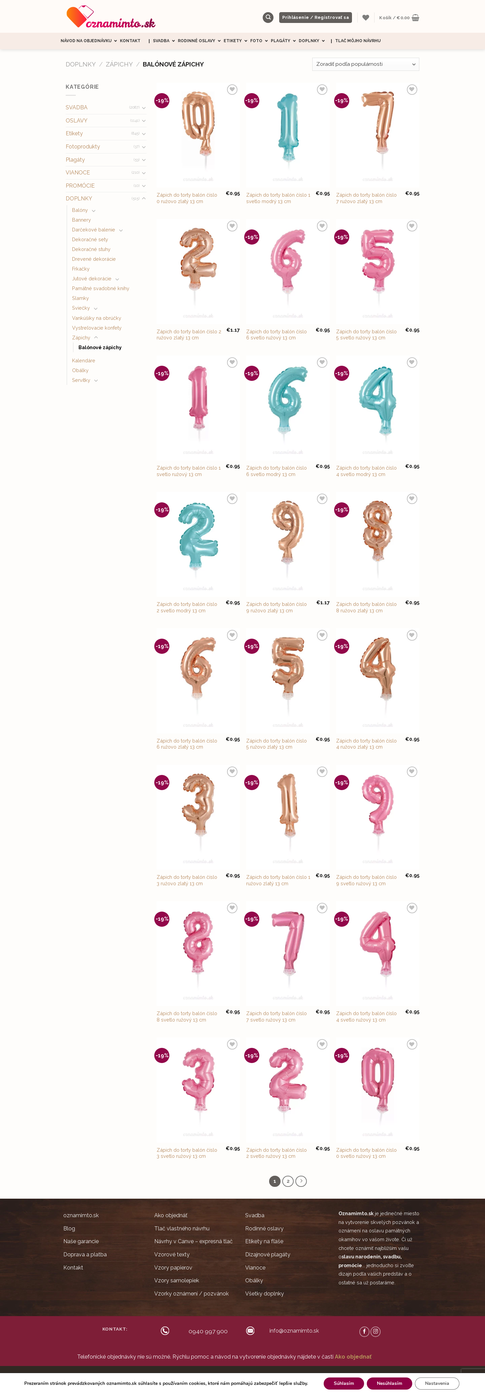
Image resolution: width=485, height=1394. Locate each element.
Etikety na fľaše (264, 1241)
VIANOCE (78, 172)
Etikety (237, 41)
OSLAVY (77, 120)
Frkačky (81, 269)
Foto (260, 41)
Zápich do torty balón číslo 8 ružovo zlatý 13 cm (366, 607)
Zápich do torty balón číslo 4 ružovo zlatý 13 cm (366, 744)
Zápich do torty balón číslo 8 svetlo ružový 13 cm (187, 1016)
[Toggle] (144, 108)
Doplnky (313, 41)
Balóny (80, 210)
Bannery (81, 220)
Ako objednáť (170, 1215)
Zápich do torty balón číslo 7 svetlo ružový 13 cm (276, 1016)
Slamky (80, 298)
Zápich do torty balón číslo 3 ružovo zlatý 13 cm (187, 880)
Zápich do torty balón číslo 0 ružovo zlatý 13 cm (187, 198)
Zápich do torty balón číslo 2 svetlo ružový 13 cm (276, 1153)
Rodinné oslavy (201, 41)
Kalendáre (83, 360)
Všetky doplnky (264, 1293)
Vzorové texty (172, 1254)
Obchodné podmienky (241, 1374)
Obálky (80, 370)
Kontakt (130, 40)
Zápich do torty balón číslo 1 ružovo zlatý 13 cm (278, 880)
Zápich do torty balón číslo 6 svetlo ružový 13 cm (276, 335)
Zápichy (119, 64)
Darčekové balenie (93, 229)
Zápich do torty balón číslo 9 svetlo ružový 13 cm (366, 880)
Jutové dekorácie (91, 278)
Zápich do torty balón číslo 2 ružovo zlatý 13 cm (189, 335)
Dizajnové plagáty (267, 1254)
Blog (69, 1228)
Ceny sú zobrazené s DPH (192, 1374)
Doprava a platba (85, 1254)
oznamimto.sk (81, 1215)
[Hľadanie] (268, 17)
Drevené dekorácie (94, 259)
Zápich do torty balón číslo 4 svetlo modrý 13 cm (366, 471)
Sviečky (81, 308)
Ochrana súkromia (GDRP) (291, 1374)
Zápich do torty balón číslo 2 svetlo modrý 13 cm (187, 607)
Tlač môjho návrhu (358, 40)
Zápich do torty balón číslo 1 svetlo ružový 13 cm (189, 471)
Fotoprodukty (83, 146)
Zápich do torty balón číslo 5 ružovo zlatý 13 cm (276, 744)
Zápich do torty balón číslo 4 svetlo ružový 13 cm (366, 1016)
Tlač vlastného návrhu (181, 1228)
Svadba (165, 41)
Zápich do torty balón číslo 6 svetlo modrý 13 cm (276, 471)
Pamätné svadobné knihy (100, 288)
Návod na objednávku (90, 41)
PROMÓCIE (80, 186)
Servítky (81, 380)
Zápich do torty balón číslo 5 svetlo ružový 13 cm (366, 335)
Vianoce (255, 1267)
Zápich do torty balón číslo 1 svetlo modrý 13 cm (278, 198)
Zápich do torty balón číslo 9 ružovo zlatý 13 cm (276, 607)
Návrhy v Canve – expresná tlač (193, 1241)
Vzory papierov (173, 1267)
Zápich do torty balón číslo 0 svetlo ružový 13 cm (366, 1153)
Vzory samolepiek (176, 1280)
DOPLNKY (81, 64)
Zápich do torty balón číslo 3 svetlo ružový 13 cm (187, 1153)
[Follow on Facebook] (364, 1332)
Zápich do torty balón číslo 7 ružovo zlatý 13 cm (366, 198)
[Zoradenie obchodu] (365, 64)
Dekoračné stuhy (91, 249)
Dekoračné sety (90, 239)
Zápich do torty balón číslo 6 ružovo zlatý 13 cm (187, 744)
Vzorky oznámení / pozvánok (191, 1293)
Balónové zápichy (100, 347)
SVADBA (77, 107)
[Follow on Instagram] (375, 1332)
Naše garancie (81, 1241)
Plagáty (285, 41)
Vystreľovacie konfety (97, 328)
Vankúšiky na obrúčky (96, 318)
